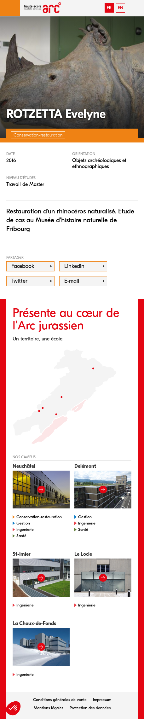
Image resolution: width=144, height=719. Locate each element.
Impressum (102, 699)
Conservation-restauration (39, 516)
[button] (10, 8)
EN (120, 7)
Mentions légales (48, 707)
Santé (21, 535)
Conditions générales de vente (60, 699)
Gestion (23, 523)
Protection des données (90, 707)
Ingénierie (25, 529)
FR (109, 7)
